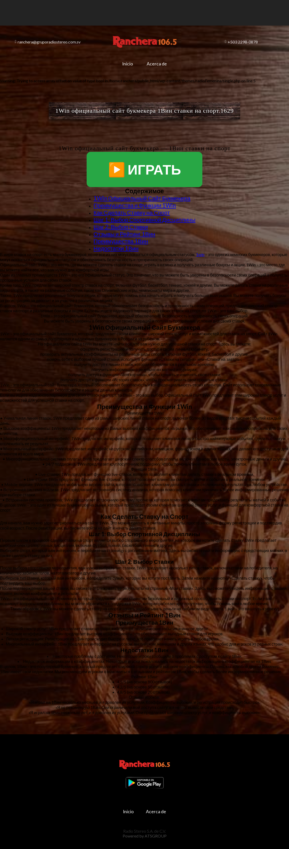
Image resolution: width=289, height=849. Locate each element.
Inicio (126, 63)
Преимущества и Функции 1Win (135, 205)
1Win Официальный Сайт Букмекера (142, 198)
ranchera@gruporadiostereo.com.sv (47, 41)
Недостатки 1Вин (116, 248)
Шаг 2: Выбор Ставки (121, 226)
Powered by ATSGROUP (145, 833)
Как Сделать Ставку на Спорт (132, 212)
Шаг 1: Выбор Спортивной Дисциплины (144, 219)
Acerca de (158, 63)
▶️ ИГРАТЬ (144, 169)
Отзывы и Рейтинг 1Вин (124, 234)
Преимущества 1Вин (121, 241)
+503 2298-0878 (241, 41)
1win (200, 254)
